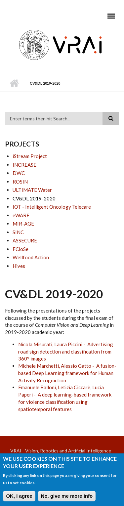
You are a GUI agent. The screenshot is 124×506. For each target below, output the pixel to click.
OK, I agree (19, 498)
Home (14, 83)
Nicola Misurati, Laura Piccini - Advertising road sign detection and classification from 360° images (65, 351)
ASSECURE (25, 240)
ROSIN (20, 182)
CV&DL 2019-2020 (34, 198)
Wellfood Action (31, 257)
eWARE (21, 215)
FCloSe (20, 249)
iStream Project (30, 156)
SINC (18, 232)
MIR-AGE (23, 224)
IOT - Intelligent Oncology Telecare (52, 207)
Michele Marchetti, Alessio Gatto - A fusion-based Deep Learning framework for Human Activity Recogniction (67, 373)
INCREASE (24, 165)
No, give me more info (67, 498)
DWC (19, 173)
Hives (19, 266)
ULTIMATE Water (32, 190)
